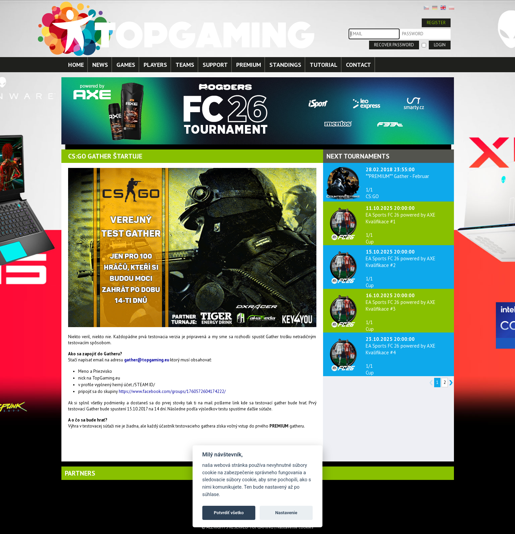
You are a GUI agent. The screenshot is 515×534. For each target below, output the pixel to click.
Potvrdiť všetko (229, 512)
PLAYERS (155, 65)
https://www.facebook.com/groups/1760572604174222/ (172, 391)
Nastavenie (286, 512)
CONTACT (358, 65)
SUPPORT (215, 65)
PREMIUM (248, 65)
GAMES (125, 65)
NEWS (100, 65)
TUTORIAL (324, 65)
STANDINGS (285, 65)
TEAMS (184, 65)
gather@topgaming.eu (146, 360)
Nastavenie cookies (294, 527)
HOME (76, 65)
